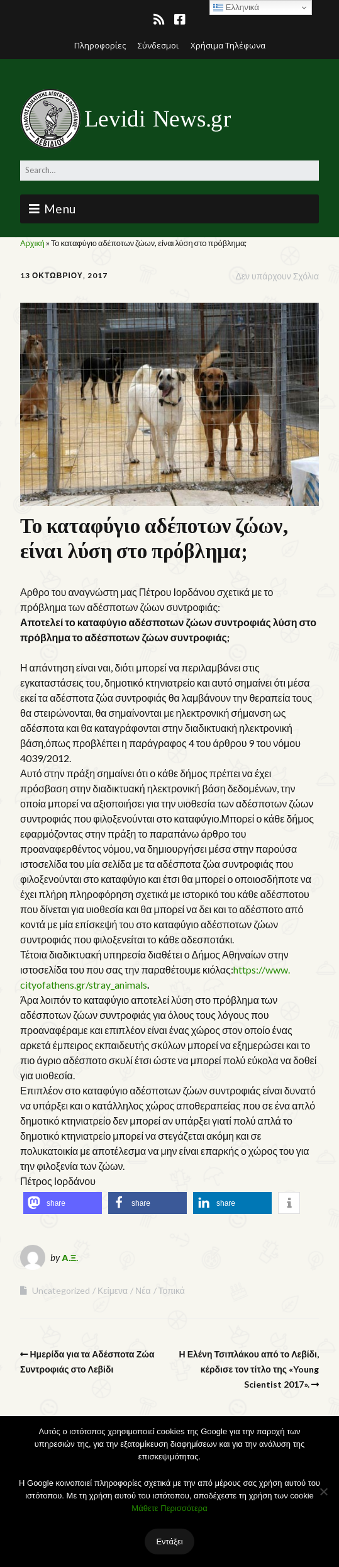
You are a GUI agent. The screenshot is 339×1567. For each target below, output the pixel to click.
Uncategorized (61, 1290)
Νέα (142, 1290)
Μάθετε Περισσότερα (169, 1508)
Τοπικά (171, 1290)
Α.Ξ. (70, 1257)
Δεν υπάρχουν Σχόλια (277, 276)
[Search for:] (169, 170)
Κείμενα (112, 1290)
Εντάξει (169, 1541)
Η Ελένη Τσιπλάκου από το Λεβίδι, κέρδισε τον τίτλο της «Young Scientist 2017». (249, 1369)
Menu (60, 208)
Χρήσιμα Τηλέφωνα (228, 45)
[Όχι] (323, 1491)
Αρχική (32, 243)
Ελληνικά (236, 8)
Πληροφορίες (100, 45)
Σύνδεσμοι (158, 45)
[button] (62, 1203)
